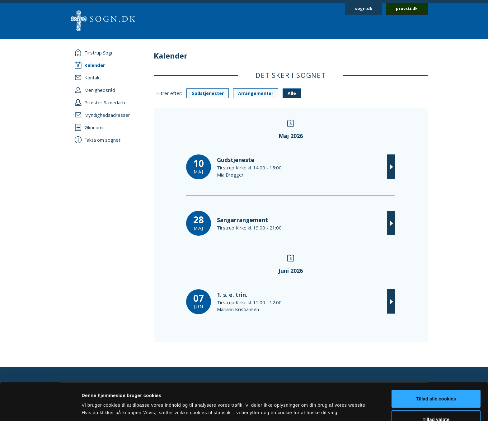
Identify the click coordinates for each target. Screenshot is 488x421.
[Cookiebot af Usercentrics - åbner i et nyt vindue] (40, 409)
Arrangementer (255, 93)
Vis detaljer (323, 397)
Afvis (436, 404)
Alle (292, 93)
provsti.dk (407, 8)
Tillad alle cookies (436, 363)
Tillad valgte (436, 384)
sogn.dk (363, 8)
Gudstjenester (207, 93)
